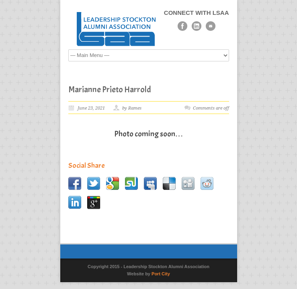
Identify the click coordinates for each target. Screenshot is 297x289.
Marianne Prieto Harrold (109, 89)
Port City (161, 273)
